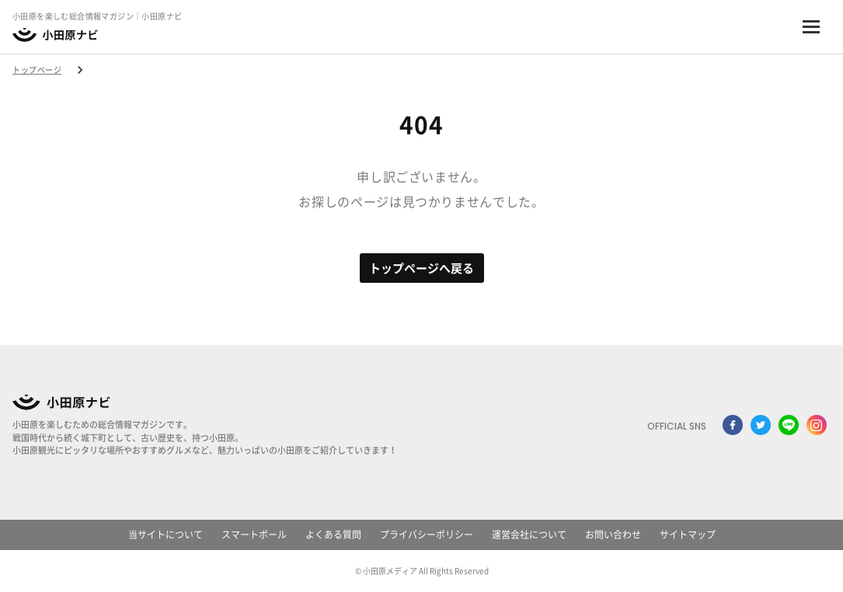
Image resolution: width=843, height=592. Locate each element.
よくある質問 (333, 534)
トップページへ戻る (421, 268)
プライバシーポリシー (426, 534)
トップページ (36, 70)
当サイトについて (165, 534)
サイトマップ (688, 534)
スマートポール (254, 534)
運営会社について (529, 534)
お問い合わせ (613, 534)
